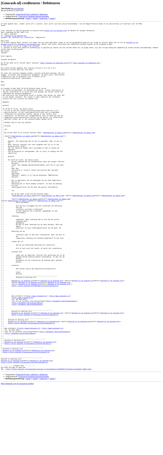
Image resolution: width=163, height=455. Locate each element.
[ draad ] (35, 18)
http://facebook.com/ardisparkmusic (62, 357)
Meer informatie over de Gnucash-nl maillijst (17, 453)
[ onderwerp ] (44, 18)
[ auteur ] (52, 18)
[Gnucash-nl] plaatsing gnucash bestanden (33, 16)
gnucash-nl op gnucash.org (15, 38)
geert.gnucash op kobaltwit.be (53, 71)
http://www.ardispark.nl (36, 351)
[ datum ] (28, 18)
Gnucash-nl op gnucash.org (23, 332)
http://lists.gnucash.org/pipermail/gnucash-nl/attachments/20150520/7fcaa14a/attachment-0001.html (48, 438)
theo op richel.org (17, 8)
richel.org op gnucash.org (55, 32)
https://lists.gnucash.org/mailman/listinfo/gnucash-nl (35, 338)
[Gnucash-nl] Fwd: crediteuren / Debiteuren (32, 14)
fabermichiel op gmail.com (54, 155)
